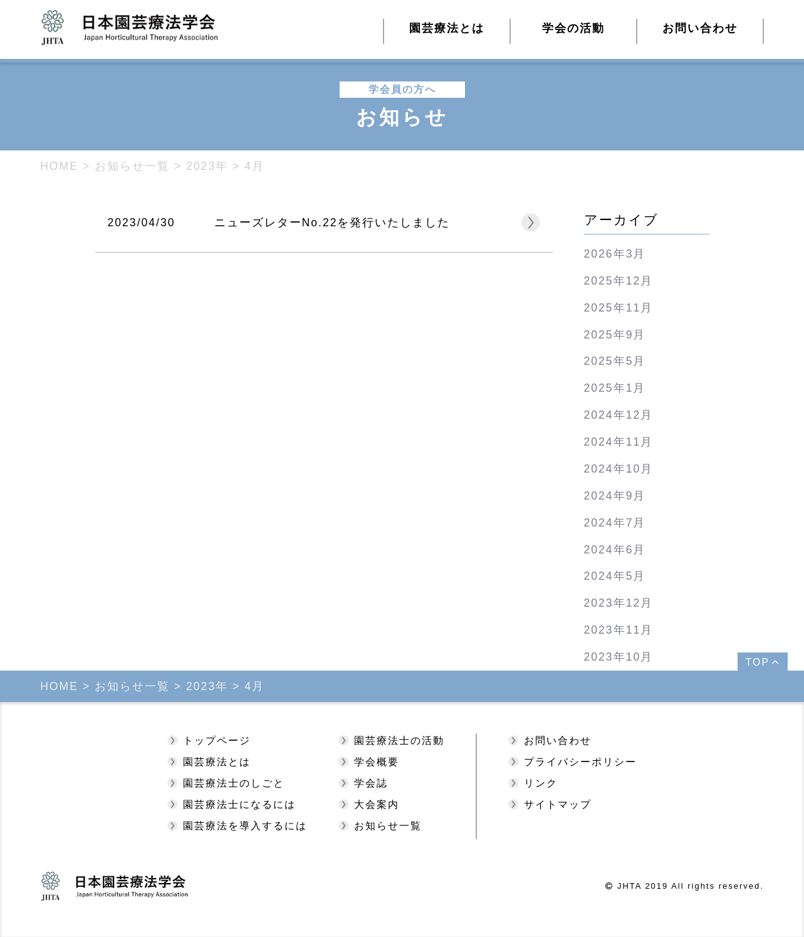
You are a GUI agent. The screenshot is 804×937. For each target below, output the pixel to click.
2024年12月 (619, 415)
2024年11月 (619, 442)
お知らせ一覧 (388, 825)
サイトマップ (558, 804)
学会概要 (376, 761)
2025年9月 (615, 334)
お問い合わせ (700, 28)
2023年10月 (619, 657)
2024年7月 (615, 522)
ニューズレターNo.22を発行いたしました (332, 222)
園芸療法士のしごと (234, 783)
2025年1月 (615, 388)
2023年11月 (619, 630)
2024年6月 (615, 549)
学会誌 (371, 783)
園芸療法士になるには (239, 804)
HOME (59, 166)
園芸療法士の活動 (399, 740)
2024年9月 (615, 495)
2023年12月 (619, 603)
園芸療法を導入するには (245, 825)
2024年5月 (615, 576)
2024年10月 (619, 469)
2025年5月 (615, 361)
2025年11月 (619, 307)
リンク (541, 783)
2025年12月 (619, 281)
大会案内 (376, 804)
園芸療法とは (217, 761)
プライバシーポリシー (580, 761)
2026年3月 (615, 254)
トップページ (217, 740)
